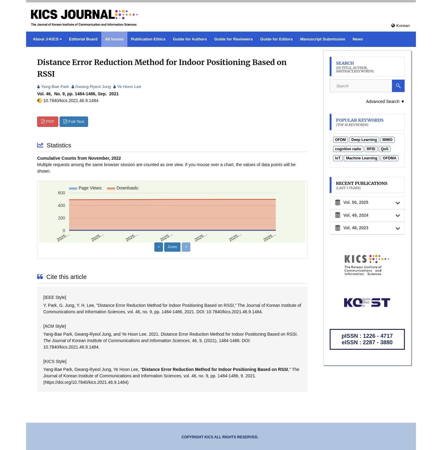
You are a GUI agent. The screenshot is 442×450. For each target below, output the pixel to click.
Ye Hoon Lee (129, 86)
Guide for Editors (276, 39)
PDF (48, 121)
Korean (400, 25)
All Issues (114, 39)
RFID (371, 149)
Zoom (172, 247)
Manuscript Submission (322, 39)
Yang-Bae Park (53, 86)
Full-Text (74, 121)
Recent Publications (362, 185)
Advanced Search (385, 101)
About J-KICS (46, 39)
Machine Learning (361, 158)
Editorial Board (83, 39)
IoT (338, 158)
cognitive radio (348, 149)
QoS (385, 149)
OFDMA (389, 158)
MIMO (387, 140)
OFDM (340, 140)
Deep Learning (364, 140)
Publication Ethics (148, 39)
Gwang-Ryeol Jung (92, 86)
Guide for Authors (190, 39)
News (358, 39)
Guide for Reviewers (233, 39)
